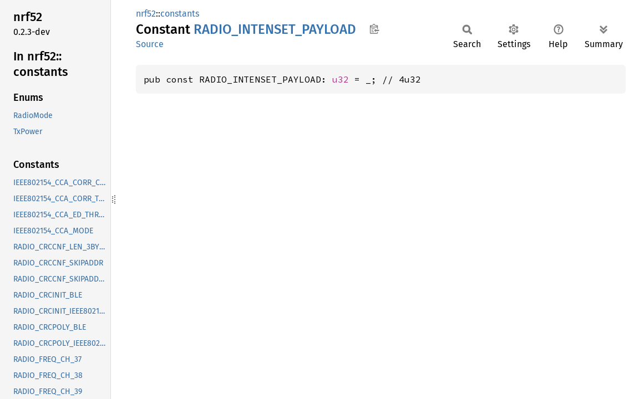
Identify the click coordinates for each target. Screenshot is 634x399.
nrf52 (146, 13)
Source (150, 44)
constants (179, 13)
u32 (340, 79)
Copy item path (374, 28)
